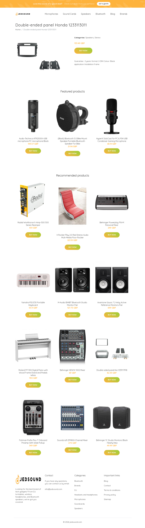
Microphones (51, 14)
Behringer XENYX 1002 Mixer (72, 372)
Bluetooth (100, 14)
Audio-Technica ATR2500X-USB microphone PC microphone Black (33, 141)
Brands (123, 14)
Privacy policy (110, 496)
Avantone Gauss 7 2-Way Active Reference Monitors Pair (111, 305)
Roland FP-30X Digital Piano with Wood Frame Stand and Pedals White (33, 374)
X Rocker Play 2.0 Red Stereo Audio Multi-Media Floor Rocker (72, 237)
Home (18, 31)
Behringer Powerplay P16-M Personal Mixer (112, 225)
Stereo (97, 39)
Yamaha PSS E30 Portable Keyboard (33, 305)
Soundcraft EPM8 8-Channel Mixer (72, 442)
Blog (112, 14)
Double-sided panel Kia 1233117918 (112, 372)
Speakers (86, 14)
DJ (75, 492)
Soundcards (79, 505)
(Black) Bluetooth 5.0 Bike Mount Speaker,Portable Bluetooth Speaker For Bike (72, 143)
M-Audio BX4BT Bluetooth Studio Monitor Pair (72, 305)
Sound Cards (69, 14)
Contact (107, 487)
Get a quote (103, 4)
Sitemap (107, 501)
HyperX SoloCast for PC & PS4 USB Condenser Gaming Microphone (111, 141)
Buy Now (83, 52)
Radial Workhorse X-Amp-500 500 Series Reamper (33, 225)
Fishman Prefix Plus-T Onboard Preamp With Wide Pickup (33, 443)
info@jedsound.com (53, 491)
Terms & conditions (112, 492)
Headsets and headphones (86, 496)
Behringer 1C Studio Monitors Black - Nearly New (112, 443)
